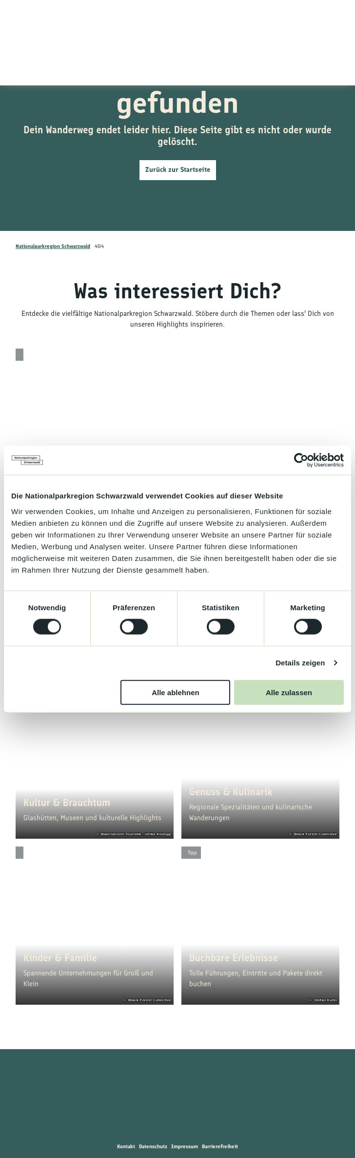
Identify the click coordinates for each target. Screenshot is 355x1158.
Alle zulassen (289, 692)
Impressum (184, 1146)
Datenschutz (153, 1146)
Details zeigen (300, 663)
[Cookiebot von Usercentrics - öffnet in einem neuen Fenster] (301, 460)
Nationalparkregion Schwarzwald (53, 246)
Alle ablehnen (175, 692)
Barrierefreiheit (220, 1146)
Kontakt (126, 1146)
